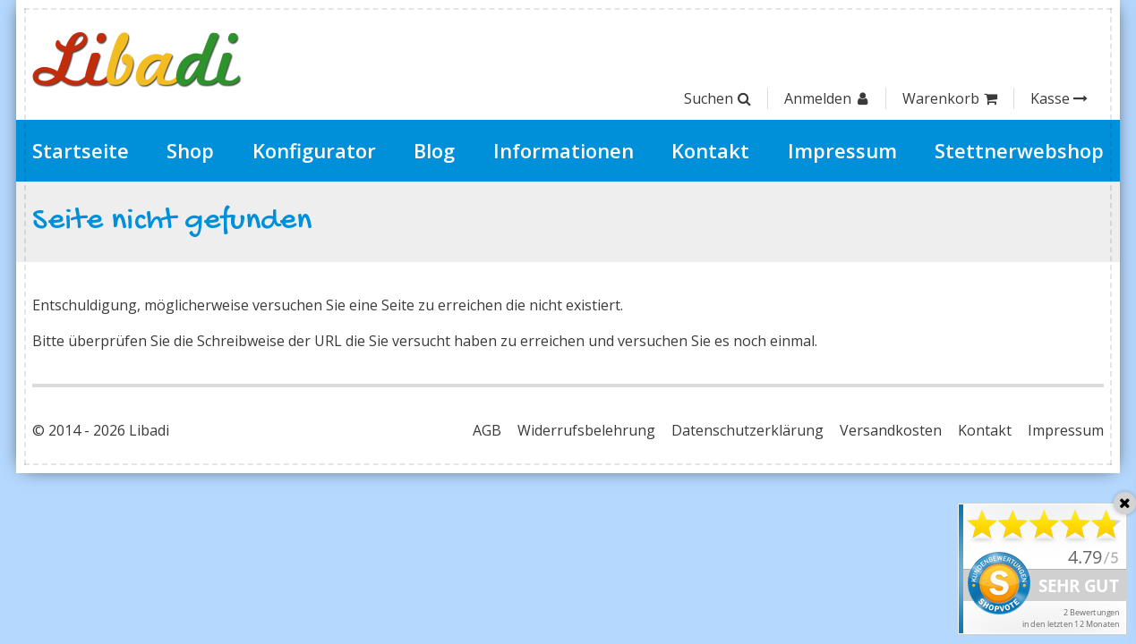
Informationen (563, 150)
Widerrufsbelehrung (586, 430)
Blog (434, 150)
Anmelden (826, 98)
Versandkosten (891, 430)
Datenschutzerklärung (747, 430)
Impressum (842, 150)
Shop (190, 150)
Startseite (80, 150)
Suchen (717, 98)
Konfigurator (314, 150)
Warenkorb (949, 98)
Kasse (1059, 98)
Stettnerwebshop (1019, 150)
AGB (487, 430)
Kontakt (710, 150)
